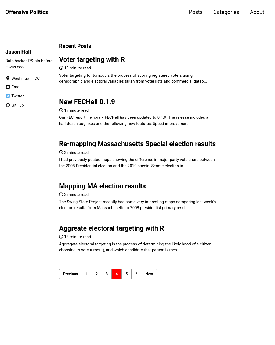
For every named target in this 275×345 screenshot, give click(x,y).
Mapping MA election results (102, 186)
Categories (226, 12)
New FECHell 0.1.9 (87, 102)
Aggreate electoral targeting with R (111, 228)
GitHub (14, 105)
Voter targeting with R (92, 60)
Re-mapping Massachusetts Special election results (137, 144)
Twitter (14, 96)
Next (149, 274)
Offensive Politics (26, 12)
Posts (195, 12)
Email (13, 87)
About (257, 12)
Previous (70, 274)
